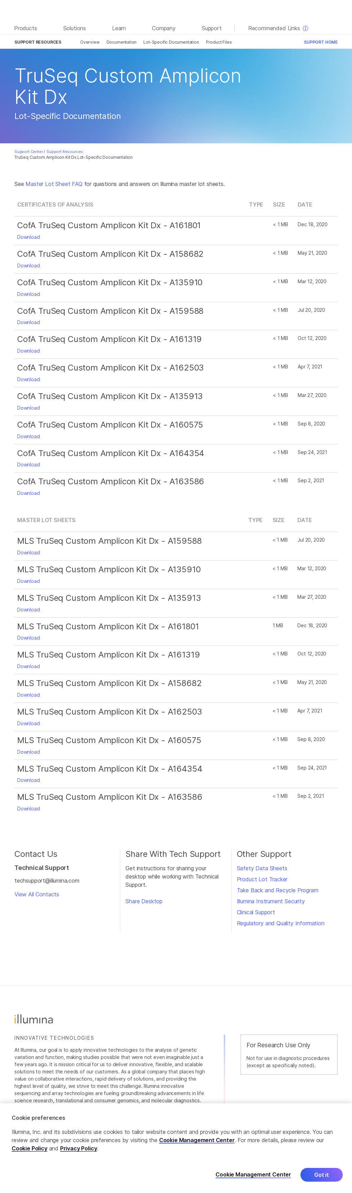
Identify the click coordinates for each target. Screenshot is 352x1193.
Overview (90, 42)
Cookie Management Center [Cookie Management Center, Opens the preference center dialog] (253, 1174)
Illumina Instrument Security (271, 901)
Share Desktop (144, 901)
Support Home (321, 42)
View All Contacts (36, 894)
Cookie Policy (29, 1148)
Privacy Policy (78, 1148)
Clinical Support (256, 912)
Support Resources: (65, 151)
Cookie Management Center (197, 1140)
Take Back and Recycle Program (277, 890)
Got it (321, 1174)
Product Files (219, 42)
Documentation (122, 42)
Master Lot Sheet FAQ (53, 183)
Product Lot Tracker (262, 879)
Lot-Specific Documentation (171, 42)
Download (28, 237)
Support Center (28, 151)
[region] (176, 1148)
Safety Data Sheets (262, 868)
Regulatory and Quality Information (280, 923)
